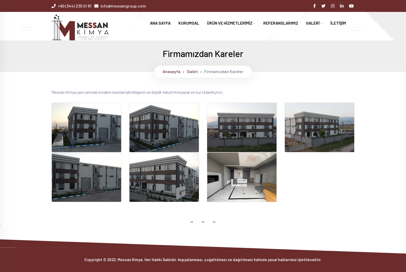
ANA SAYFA (160, 22)
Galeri (192, 71)
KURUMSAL (188, 22)
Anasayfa (171, 71)
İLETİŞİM (338, 22)
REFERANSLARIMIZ (280, 22)
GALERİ (314, 22)
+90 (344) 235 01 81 (74, 5)
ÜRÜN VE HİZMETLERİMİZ (231, 22)
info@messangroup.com (123, 5)
